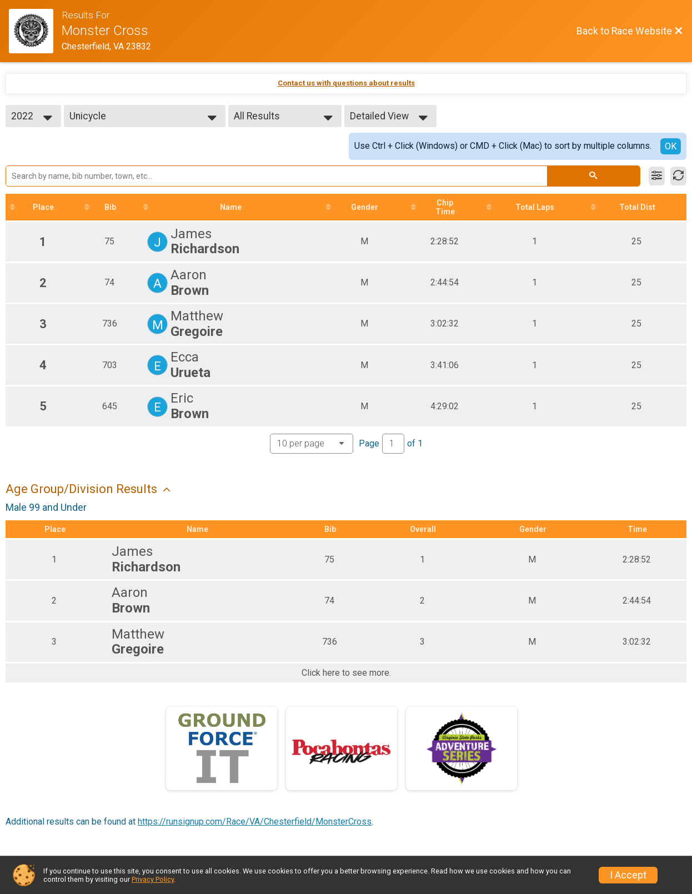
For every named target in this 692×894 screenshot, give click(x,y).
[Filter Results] (657, 176)
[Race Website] (35, 31)
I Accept (628, 875)
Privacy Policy (153, 879)
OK (670, 146)
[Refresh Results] (678, 176)
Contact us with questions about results (346, 83)
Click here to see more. (346, 673)
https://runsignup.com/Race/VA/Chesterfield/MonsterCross (255, 821)
